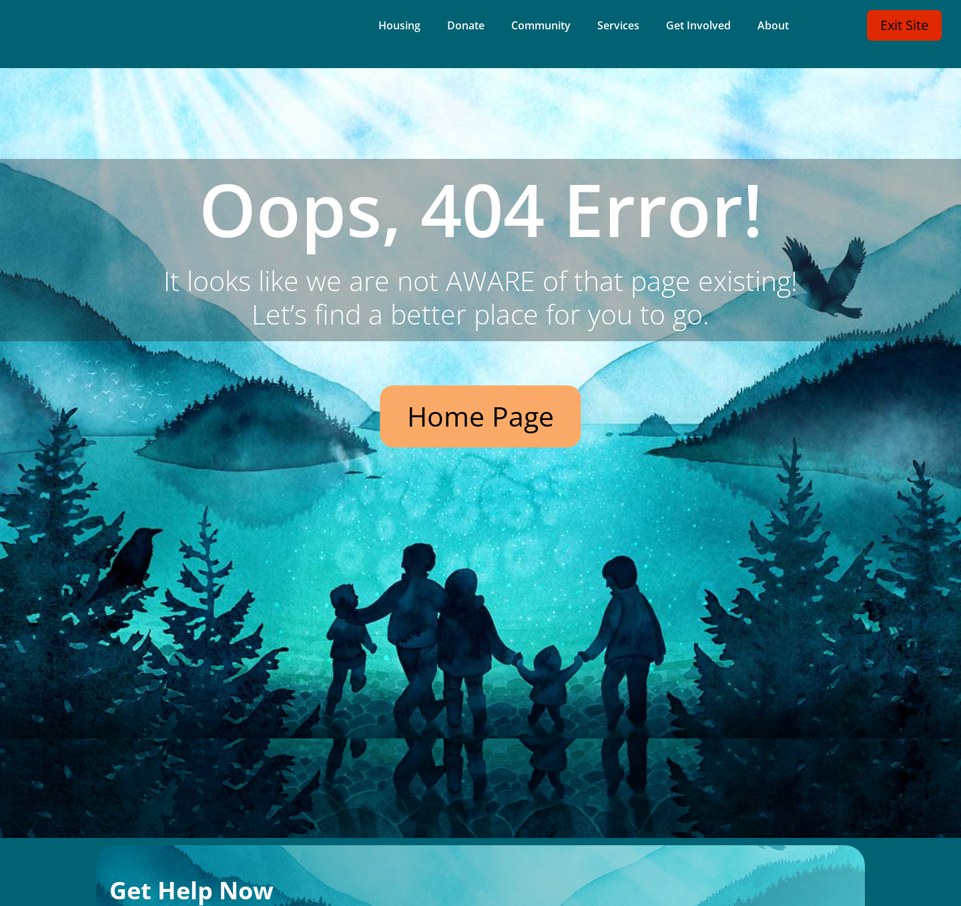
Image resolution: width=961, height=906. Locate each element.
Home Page (480, 416)
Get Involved (698, 27)
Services (618, 27)
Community (541, 27)
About (773, 27)
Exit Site (904, 25)
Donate (466, 27)
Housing (399, 27)
